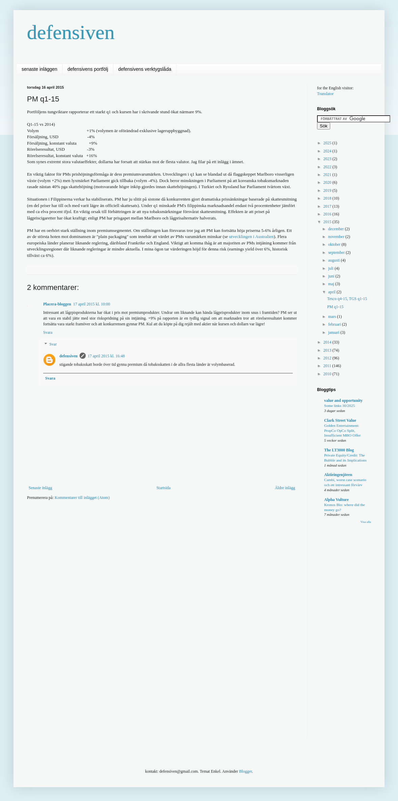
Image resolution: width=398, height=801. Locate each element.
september (337, 252)
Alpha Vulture (336, 499)
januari (334, 332)
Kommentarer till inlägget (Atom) (82, 497)
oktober (335, 244)
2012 (328, 358)
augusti (334, 260)
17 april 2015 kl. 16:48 (106, 356)
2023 (328, 158)
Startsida (164, 487)
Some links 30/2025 (339, 406)
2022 (328, 167)
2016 (328, 214)
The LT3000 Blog (339, 450)
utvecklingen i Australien (251, 236)
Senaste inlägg (40, 487)
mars (332, 316)
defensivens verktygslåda (144, 69)
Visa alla (366, 522)
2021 (328, 174)
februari (335, 324)
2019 (328, 190)
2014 (328, 342)
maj (331, 283)
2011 (328, 365)
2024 (328, 151)
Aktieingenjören (338, 474)
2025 (328, 143)
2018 (328, 198)
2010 (328, 374)
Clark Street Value (340, 420)
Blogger (245, 771)
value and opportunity (343, 400)
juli (331, 268)
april (332, 292)
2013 (328, 350)
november (336, 236)
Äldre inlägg (285, 487)
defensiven (71, 32)
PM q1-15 (335, 306)
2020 (328, 182)
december (336, 229)
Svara (47, 332)
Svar (53, 344)
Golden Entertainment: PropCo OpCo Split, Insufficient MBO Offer (342, 430)
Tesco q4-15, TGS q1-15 (347, 298)
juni (332, 276)
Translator (325, 93)
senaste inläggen (39, 69)
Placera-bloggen (57, 304)
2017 (328, 206)
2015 (328, 221)
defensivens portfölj (87, 69)
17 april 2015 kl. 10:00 (91, 304)
